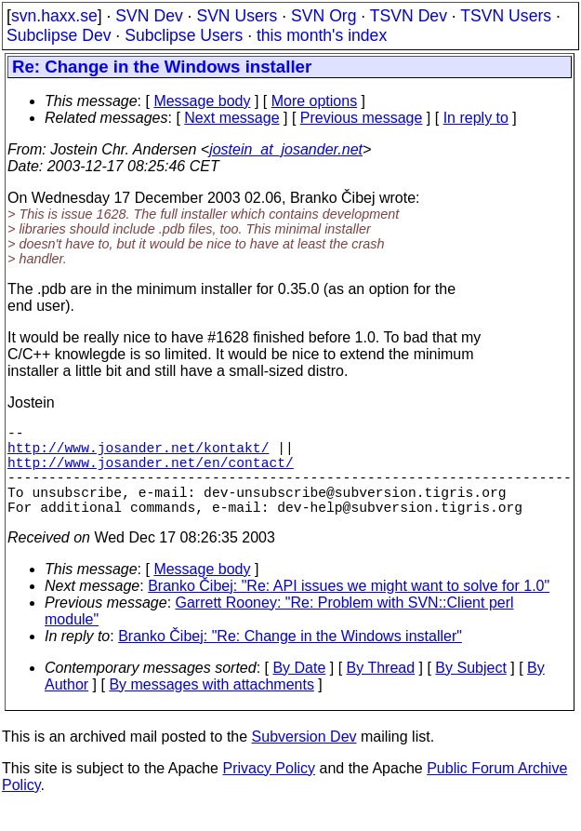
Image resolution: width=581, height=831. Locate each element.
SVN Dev (148, 16)
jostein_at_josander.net (286, 149)
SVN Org (323, 16)
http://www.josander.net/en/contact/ (150, 472)
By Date (298, 690)
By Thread (381, 690)
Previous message (361, 118)
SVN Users (236, 16)
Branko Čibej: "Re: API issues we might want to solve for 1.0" (348, 608)
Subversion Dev (304, 759)
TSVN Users (505, 16)
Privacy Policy (268, 790)
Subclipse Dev (59, 35)
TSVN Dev (408, 16)
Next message (231, 118)
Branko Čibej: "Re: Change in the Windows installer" (290, 658)
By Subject (470, 690)
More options (314, 101)
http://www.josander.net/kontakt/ (138, 454)
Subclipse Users (184, 35)
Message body (201, 101)
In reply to (475, 118)
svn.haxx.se (54, 16)
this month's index (322, 35)
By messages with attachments (211, 707)
